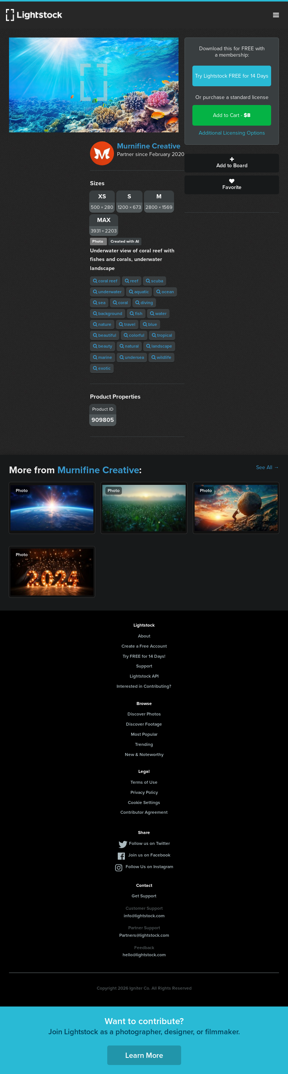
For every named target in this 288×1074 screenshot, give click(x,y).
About (144, 636)
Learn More (144, 1055)
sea (99, 302)
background (107, 313)
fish (136, 313)
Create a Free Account (144, 646)
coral (120, 302)
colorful (134, 335)
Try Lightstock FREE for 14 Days (231, 76)
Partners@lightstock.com (144, 935)
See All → (267, 467)
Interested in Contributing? (144, 686)
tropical (162, 335)
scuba (154, 281)
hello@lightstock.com (144, 954)
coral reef (105, 281)
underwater (107, 291)
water (158, 313)
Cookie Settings (144, 802)
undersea (132, 357)
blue (150, 324)
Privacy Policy (144, 792)
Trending (144, 744)
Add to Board (232, 163)
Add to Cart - (231, 115)
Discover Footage (144, 724)
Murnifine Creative (148, 146)
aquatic (139, 291)
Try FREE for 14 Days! (144, 656)
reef (131, 281)
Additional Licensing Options (232, 133)
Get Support (144, 895)
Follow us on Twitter (149, 843)
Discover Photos (144, 714)
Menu (276, 15)
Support (144, 666)
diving (144, 302)
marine (102, 357)
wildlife (161, 357)
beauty (102, 346)
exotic (102, 368)
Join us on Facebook (149, 855)
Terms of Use (144, 782)
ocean (165, 291)
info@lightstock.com (144, 915)
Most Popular (144, 734)
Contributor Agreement (144, 812)
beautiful (104, 335)
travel (127, 324)
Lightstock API (144, 676)
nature (102, 324)
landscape (159, 346)
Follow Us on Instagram (149, 866)
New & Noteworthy (144, 754)
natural (129, 346)
